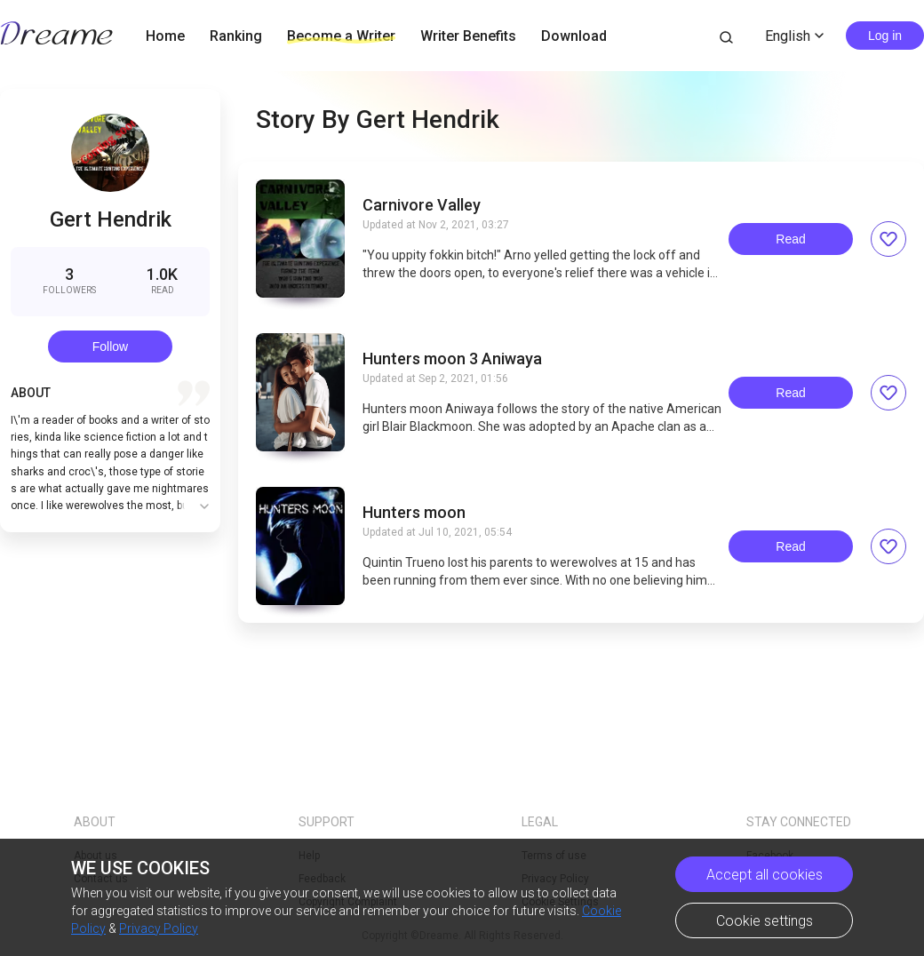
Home (165, 36)
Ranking (236, 36)
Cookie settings (764, 920)
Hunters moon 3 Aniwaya (452, 359)
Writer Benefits (468, 36)
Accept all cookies (764, 874)
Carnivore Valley (421, 205)
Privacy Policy (158, 928)
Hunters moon (414, 513)
